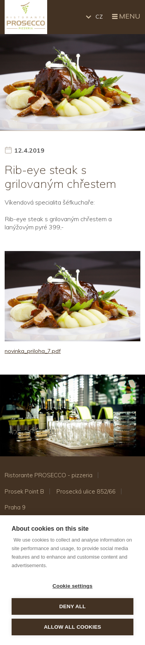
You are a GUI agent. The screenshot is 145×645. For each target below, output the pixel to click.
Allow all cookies (72, 627)
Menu (125, 16)
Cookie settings (73, 586)
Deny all (72, 606)
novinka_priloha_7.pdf (33, 350)
